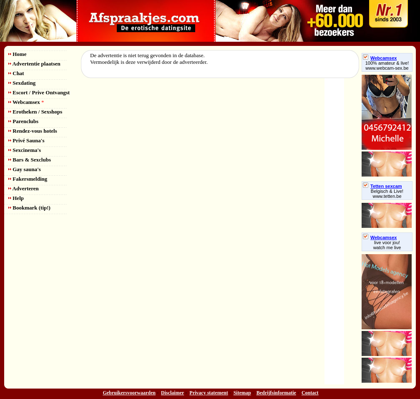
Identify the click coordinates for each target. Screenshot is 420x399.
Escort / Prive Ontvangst (39, 92)
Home (17, 54)
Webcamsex (26, 102)
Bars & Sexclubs (29, 160)
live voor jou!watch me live (387, 245)
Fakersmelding (27, 179)
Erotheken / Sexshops (35, 112)
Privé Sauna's (26, 140)
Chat (16, 73)
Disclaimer (172, 393)
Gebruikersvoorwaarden (129, 393)
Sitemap (242, 393)
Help (16, 198)
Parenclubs (23, 121)
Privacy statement (208, 393)
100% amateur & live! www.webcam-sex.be (387, 66)
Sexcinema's (24, 150)
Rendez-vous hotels (32, 131)
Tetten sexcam (382, 186)
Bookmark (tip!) (29, 208)
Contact (310, 393)
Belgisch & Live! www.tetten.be (387, 194)
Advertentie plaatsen (34, 64)
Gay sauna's (24, 169)
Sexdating (21, 83)
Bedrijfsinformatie (276, 393)
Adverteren (23, 188)
